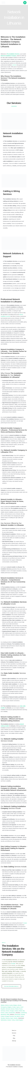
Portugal (7, 1016)
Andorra (7, 1005)
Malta (8, 1014)
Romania (11, 1016)
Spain (11, 1018)
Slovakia (3, 1018)
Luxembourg (24, 1012)
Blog (14, 1038)
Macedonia (3, 1014)
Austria (11, 1005)
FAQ (14, 1035)
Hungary (12, 1010)
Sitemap (14, 1040)
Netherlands (4, 1020)
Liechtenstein (12, 1012)
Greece (7, 1010)
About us (3, 942)
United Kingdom (19, 1020)
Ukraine (9, 1020)
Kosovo (2, 1012)
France (20, 1009)
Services (14, 1033)
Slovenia (7, 1018)
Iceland (16, 1010)
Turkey (13, 1020)
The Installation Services (13, 54)
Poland (2, 1016)
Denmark (8, 1009)
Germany (3, 1010)
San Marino (17, 1016)
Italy (24, 1010)
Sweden (16, 1018)
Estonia (12, 1009)
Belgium (15, 1005)
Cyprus (18, 1007)
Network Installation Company (8, 55)
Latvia (6, 1012)
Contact (25, 923)
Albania (2, 1005)
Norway (23, 1014)
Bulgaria (9, 1007)
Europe (13, 963)
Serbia (22, 1016)
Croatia (14, 1007)
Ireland (20, 1010)
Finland (16, 1009)
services (14, 65)
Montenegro (17, 1014)
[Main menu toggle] (25, 2)
